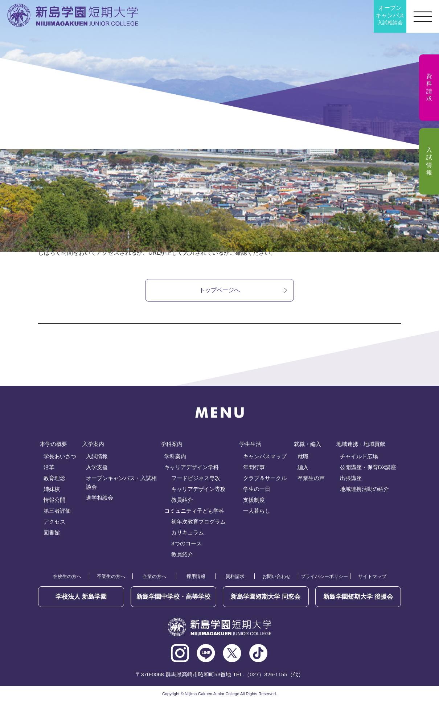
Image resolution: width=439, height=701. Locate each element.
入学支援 (97, 467)
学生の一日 (256, 489)
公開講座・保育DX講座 (368, 467)
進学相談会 (99, 498)
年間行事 (254, 467)
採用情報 (195, 576)
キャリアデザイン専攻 (198, 489)
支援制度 (254, 500)
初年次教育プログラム (198, 521)
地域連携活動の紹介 (364, 489)
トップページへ (219, 290)
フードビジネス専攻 (195, 478)
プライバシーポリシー (324, 576)
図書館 (52, 532)
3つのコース (186, 543)
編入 (303, 467)
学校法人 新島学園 (81, 596)
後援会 (358, 596)
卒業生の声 (311, 478)
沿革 (49, 467)
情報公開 (54, 500)
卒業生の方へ (111, 576)
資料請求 (235, 576)
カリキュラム (187, 532)
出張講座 (351, 478)
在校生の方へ (67, 576)
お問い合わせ (276, 576)
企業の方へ (154, 576)
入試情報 (97, 456)
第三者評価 (57, 511)
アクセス (54, 521)
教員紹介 (182, 500)
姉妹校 (52, 489)
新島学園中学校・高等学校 (173, 596)
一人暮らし (256, 511)
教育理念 (54, 478)
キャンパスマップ (265, 456)
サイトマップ (372, 576)
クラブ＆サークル (265, 478)
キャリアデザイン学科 (191, 467)
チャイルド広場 (359, 456)
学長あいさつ (60, 456)
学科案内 (175, 456)
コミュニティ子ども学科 (194, 511)
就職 (303, 456)
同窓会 (265, 596)
